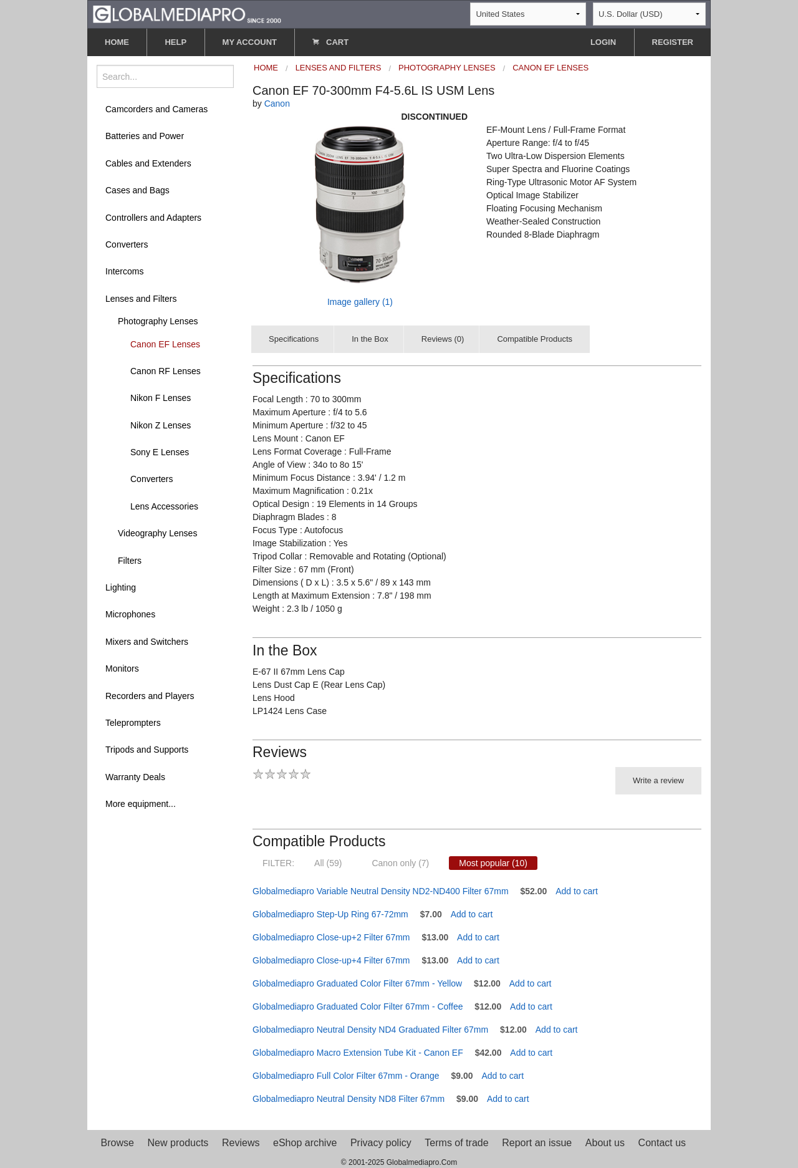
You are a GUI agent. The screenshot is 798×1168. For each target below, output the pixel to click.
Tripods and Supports (146, 750)
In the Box (370, 339)
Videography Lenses (157, 533)
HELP (175, 42)
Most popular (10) (493, 863)
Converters (126, 244)
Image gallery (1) (360, 302)
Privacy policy (380, 1142)
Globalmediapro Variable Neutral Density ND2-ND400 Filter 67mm (380, 891)
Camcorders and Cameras (156, 109)
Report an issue (537, 1142)
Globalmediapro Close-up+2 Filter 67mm (331, 937)
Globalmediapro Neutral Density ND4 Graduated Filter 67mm (370, 1030)
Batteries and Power (144, 136)
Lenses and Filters (140, 299)
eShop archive (305, 1142)
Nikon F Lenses (160, 398)
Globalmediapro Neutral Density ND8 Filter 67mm (348, 1099)
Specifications (294, 339)
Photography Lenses (158, 321)
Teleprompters (133, 723)
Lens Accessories (164, 506)
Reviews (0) (442, 339)
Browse (117, 1142)
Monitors (122, 668)
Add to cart (576, 891)
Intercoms (124, 271)
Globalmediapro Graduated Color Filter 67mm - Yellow (357, 983)
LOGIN (603, 42)
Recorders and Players (149, 696)
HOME (117, 42)
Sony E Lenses (159, 452)
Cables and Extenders (148, 163)
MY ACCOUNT (250, 42)
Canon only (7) (400, 863)
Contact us (662, 1142)
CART (330, 42)
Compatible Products (534, 339)
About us (605, 1142)
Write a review (658, 780)
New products (178, 1142)
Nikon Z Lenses (160, 425)
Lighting (120, 587)
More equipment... (140, 804)
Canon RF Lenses (165, 371)
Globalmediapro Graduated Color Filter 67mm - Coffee (357, 1006)
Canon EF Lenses (165, 344)
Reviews (240, 1142)
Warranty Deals (135, 777)
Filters (130, 561)
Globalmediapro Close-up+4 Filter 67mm (331, 960)
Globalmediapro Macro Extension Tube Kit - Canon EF (357, 1053)
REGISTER (672, 42)
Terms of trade (456, 1142)
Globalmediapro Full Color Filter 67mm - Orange (346, 1076)
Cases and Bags (137, 190)
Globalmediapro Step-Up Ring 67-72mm (330, 914)
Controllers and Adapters (153, 218)
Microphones (130, 614)
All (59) (328, 863)
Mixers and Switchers (146, 642)
